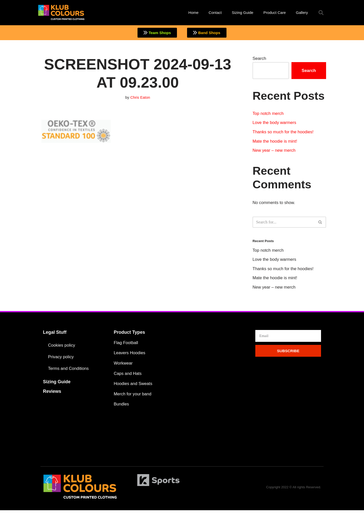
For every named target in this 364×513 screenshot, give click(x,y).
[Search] (284, 223)
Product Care (274, 12)
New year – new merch (275, 151)
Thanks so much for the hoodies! (284, 132)
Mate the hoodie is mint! (275, 142)
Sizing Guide (242, 12)
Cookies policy (62, 347)
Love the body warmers (275, 123)
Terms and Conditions (68, 370)
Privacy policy (61, 358)
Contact (215, 12)
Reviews (52, 393)
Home (193, 12)
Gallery (302, 12)
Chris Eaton (140, 97)
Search (259, 58)
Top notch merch (268, 113)
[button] (321, 13)
